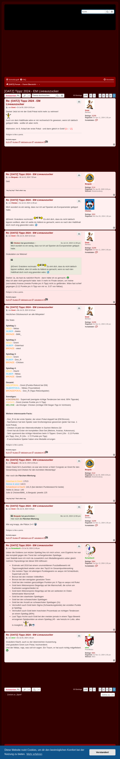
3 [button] (100, 95)
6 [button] (110, 95)
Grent (87, 110)
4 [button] (103, 95)
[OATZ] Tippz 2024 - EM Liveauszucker (31, 91)
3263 (93, 214)
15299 (94, 116)
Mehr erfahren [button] (34, 754)
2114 (93, 187)
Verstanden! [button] (102, 752)
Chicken (88, 211)
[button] (85, 95)
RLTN (8, 142)
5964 (93, 561)
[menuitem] (23, 80)
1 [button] (94, 95)
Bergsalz (88, 184)
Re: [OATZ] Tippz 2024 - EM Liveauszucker (23, 102)
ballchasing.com (26, 142)
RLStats (15, 142)
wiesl (87, 648)
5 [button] (107, 95)
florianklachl (89, 558)
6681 (93, 653)
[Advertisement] (60, 53)
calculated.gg (39, 142)
